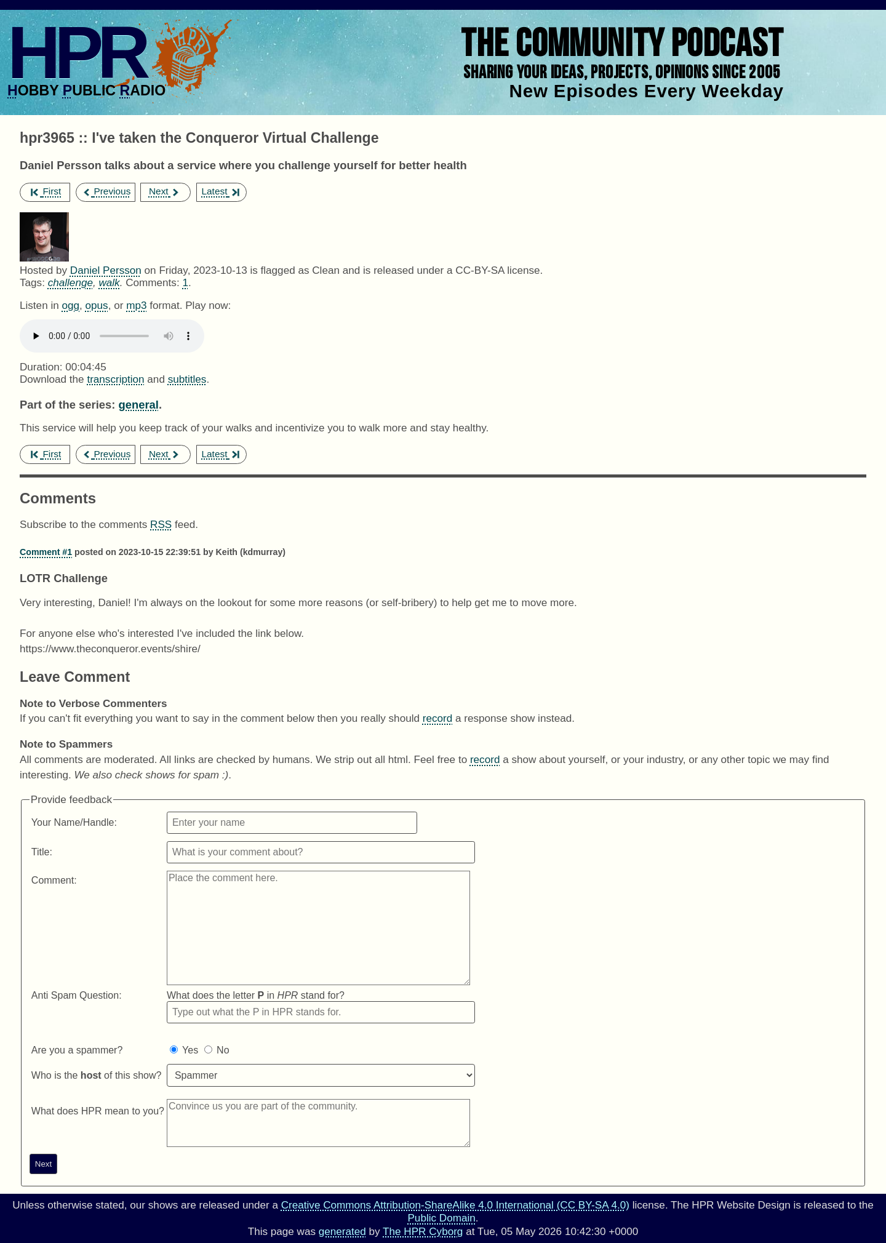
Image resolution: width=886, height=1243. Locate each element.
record (438, 718)
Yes (190, 1050)
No (223, 1050)
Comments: (154, 283)
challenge (70, 283)
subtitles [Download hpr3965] (187, 379)
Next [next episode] (164, 191)
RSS (161, 524)
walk (108, 283)
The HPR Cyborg (423, 1231)
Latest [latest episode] (220, 191)
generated (342, 1231)
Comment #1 (46, 552)
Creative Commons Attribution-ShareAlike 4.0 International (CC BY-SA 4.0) (455, 1205)
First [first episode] (46, 191)
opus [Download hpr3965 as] (97, 305)
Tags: (32, 283)
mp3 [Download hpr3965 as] (136, 305)
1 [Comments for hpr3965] (185, 283)
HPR (75, 52)
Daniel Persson (106, 270)
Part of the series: (67, 404)
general (138, 404)
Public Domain (441, 1218)
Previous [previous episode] (106, 191)
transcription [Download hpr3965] (115, 379)
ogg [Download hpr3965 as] (70, 305)
